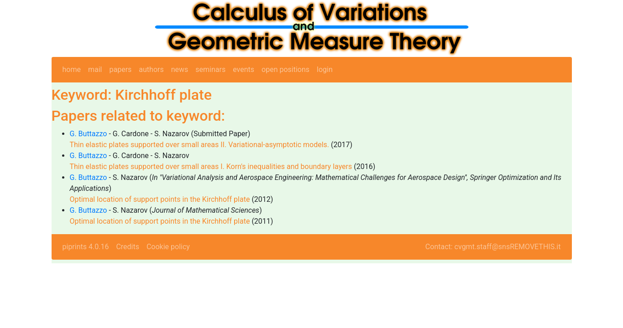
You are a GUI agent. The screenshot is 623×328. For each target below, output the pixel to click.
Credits (127, 246)
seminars (210, 69)
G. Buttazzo (88, 133)
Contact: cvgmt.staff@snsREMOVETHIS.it (493, 246)
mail (95, 69)
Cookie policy (168, 246)
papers (120, 69)
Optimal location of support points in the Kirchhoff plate (160, 199)
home (72, 69)
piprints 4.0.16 (86, 246)
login (325, 69)
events (243, 69)
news (179, 69)
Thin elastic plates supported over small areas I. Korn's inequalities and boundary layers (211, 166)
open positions (285, 69)
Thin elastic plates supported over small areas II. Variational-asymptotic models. (200, 144)
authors (151, 69)
